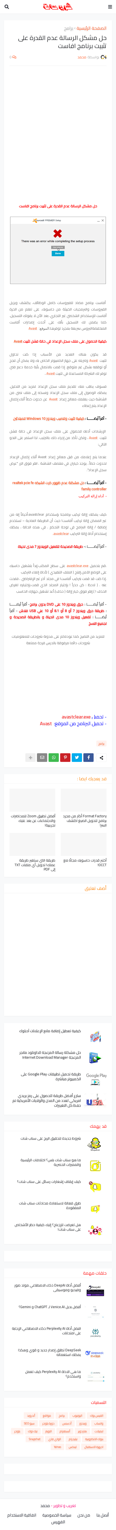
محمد (45, 1505)
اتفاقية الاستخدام (21, 1515)
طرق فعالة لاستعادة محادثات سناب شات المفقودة (50, 1205)
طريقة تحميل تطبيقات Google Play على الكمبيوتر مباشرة (51, 1076)
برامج (68, 28)
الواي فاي (54, 1439)
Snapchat (34, 1439)
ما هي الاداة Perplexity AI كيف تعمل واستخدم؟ (53, 1374)
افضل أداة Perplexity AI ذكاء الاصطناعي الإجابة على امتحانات (46, 1330)
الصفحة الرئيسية (92, 28)
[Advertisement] (58, 131)
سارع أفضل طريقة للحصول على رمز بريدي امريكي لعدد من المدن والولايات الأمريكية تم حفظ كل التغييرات (46, 1100)
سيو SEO (29, 1423)
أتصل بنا (102, 1515)
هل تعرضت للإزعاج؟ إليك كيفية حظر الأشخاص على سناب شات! (48, 1227)
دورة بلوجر (48, 1423)
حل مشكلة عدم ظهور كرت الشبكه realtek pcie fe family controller (59, 485)
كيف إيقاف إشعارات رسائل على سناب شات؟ (49, 1181)
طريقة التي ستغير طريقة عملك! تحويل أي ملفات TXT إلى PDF (35, 865)
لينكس (73, 1447)
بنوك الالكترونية (94, 1439)
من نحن (83, 1515)
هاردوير (82, 1431)
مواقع (47, 1415)
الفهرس (58, 1522)
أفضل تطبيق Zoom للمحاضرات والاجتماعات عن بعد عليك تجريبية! (33, 821)
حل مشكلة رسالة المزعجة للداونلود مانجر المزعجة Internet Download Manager (50, 1055)
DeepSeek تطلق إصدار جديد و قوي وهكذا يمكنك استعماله (49, 1352)
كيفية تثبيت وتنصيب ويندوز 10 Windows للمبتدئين (48, 418)
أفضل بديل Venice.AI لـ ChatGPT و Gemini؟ (50, 1307)
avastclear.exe (77, 565)
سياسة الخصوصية (56, 1515)
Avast (33, 328)
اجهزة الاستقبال (93, 1447)
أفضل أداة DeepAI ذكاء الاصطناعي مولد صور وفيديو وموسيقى (47, 1287)
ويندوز (83, 1423)
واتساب (98, 1423)
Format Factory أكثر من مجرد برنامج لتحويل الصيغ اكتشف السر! (85, 821)
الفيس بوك (96, 1415)
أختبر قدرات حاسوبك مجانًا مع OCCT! (85, 862)
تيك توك (32, 1431)
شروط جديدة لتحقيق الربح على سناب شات (51, 1138)
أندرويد (31, 1415)
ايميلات (99, 1431)
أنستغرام (65, 1431)
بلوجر (17, 1431)
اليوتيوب (77, 1415)
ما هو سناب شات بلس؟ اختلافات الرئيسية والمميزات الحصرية (51, 1162)
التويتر (48, 1431)
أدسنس (66, 1423)
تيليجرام (73, 1439)
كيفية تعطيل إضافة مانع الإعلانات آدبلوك (50, 1030)
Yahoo (57, 1447)
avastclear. (61, 533)
